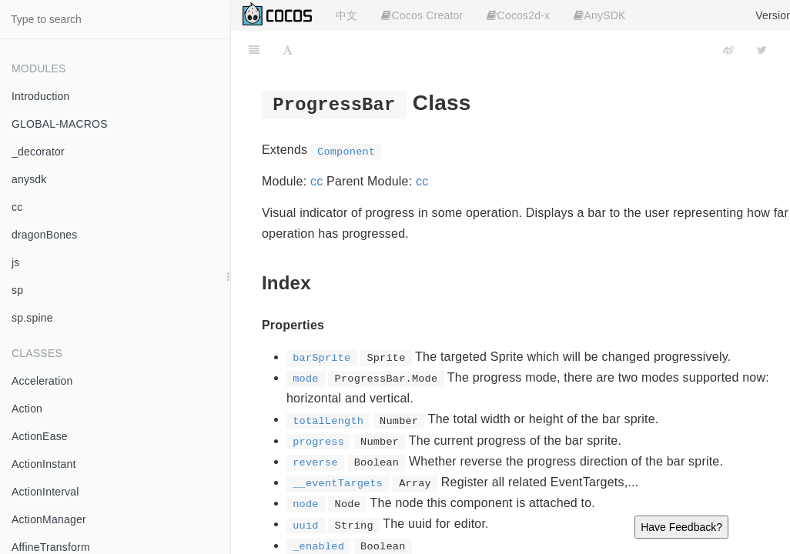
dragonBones (45, 235)
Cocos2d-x (518, 15)
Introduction (41, 96)
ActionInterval (45, 492)
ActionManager (49, 519)
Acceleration (42, 381)
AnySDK (599, 15)
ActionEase (40, 436)
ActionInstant (44, 464)
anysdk (29, 179)
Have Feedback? (681, 527)
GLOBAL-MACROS (60, 124)
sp (17, 290)
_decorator (38, 151)
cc (17, 207)
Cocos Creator (422, 15)
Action (27, 408)
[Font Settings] (287, 50)
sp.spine (32, 318)
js (16, 262)
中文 (346, 15)
